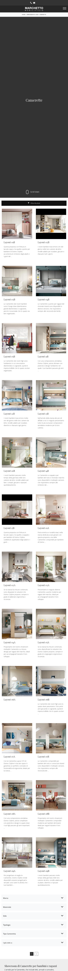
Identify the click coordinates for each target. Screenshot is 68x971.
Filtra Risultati (34, 203)
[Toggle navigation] (64, 8)
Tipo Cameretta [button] (9, 934)
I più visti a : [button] (8, 943)
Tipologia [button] (6, 925)
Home (23, 14)
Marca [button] (5, 898)
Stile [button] (5, 916)
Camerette (43, 14)
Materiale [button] (7, 907)
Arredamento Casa (32, 14)
